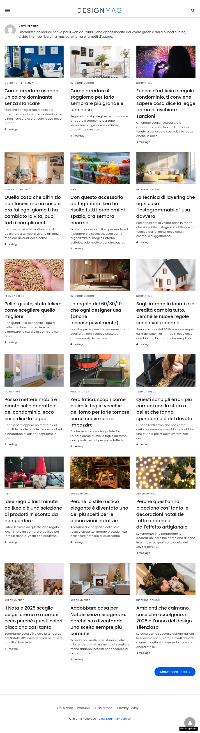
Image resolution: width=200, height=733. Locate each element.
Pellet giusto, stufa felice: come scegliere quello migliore (32, 309)
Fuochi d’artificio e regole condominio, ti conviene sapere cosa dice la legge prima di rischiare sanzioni (165, 103)
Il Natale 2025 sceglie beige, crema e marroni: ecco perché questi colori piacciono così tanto (33, 616)
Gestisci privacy (189, 728)
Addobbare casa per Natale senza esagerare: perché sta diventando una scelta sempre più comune (98, 619)
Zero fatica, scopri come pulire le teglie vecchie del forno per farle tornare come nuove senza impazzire (99, 411)
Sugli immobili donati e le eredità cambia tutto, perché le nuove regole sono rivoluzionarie (165, 312)
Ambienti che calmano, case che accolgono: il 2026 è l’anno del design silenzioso (163, 616)
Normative (144, 83)
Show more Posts (173, 670)
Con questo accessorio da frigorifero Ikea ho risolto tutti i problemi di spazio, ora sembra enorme (97, 209)
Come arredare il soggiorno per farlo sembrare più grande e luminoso (96, 100)
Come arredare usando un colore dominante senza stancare (31, 97)
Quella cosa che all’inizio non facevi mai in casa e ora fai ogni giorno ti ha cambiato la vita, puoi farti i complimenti (32, 209)
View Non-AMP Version (114, 716)
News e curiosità (18, 189)
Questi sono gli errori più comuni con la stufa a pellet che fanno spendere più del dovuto (164, 408)
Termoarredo (15, 295)
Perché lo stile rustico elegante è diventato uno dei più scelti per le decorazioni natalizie (98, 509)
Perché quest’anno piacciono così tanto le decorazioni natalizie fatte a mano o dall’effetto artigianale (165, 513)
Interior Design (82, 83)
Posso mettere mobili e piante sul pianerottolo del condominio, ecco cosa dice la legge (30, 408)
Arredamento (80, 492)
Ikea (73, 189)
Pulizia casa (79, 390)
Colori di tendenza (19, 83)
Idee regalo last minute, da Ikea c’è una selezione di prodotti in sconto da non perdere (33, 509)
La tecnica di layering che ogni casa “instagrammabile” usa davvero (165, 206)
